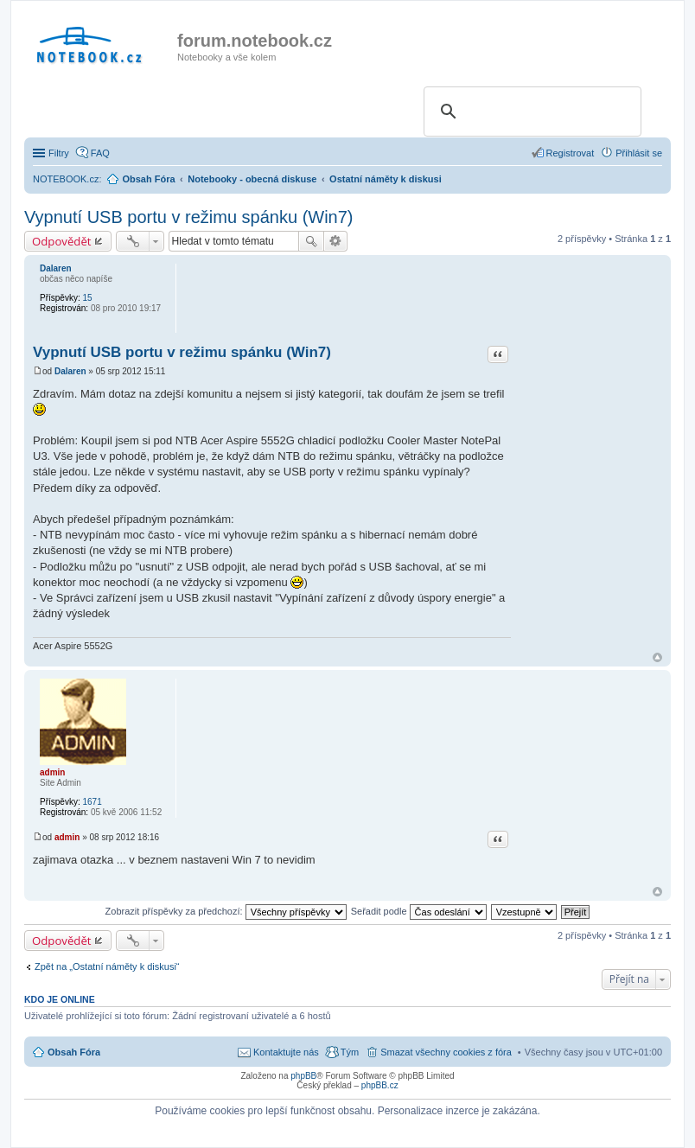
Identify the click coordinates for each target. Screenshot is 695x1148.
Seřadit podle (419, 911)
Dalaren (56, 268)
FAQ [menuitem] (100, 153)
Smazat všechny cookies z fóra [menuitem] (446, 1052)
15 (87, 298)
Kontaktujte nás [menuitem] (286, 1052)
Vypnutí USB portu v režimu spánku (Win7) (189, 216)
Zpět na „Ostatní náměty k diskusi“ (107, 966)
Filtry (58, 153)
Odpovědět (62, 241)
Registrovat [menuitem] (570, 153)
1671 (91, 802)
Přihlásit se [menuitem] (638, 153)
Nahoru (657, 657)
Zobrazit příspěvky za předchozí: (226, 911)
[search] (530, 111)
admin (52, 772)
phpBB (303, 1076)
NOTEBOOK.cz (66, 179)
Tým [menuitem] (350, 1052)
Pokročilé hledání (336, 241)
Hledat (311, 241)
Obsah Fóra (74, 1052)
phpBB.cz (380, 1085)
